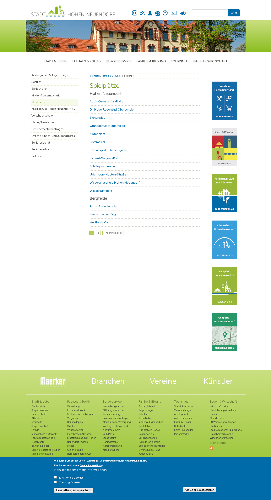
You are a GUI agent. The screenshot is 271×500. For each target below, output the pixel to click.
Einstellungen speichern (74, 492)
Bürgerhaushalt (39, 426)
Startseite (95, 75)
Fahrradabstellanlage (43, 437)
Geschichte (37, 441)
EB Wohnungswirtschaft (223, 422)
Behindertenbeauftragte (47, 129)
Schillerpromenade (102, 166)
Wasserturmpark (101, 191)
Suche (233, 12)
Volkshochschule (42, 115)
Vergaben (72, 418)
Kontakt (174, 10)
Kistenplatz (97, 134)
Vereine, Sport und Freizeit (45, 449)
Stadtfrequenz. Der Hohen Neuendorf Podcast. (81, 439)
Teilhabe (36, 156)
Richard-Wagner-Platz (105, 158)
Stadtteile (36, 422)
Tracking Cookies (69, 484)
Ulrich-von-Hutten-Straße (108, 174)
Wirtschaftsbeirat (219, 406)
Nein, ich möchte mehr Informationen (80, 472)
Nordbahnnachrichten (79, 453)
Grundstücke (217, 418)
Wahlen (71, 426)
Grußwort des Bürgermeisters (39, 408)
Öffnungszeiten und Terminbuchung (114, 412)
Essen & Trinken (183, 422)
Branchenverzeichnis (221, 434)
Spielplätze (38, 102)
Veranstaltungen (183, 410)
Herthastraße (99, 222)
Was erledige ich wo (114, 406)
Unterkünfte (180, 426)
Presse (182, 10)
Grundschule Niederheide (107, 126)
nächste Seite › (114, 232)
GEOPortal (108, 434)
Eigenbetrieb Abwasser (79, 434)
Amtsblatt (72, 457)
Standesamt (109, 437)
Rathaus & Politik (86, 61)
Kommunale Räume (42, 453)
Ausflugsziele (181, 414)
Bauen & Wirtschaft (210, 61)
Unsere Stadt (38, 414)
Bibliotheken (39, 88)
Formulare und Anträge (115, 418)
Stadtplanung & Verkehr (223, 410)
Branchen (108, 381)
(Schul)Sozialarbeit (43, 122)
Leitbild (35, 429)
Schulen (36, 82)
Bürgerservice (119, 61)
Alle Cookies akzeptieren (199, 491)
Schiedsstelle (110, 441)
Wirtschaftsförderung (222, 437)
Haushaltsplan (75, 422)
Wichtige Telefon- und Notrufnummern (115, 428)
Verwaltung (73, 406)
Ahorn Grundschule (103, 206)
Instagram (134, 10)
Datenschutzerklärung (91, 467)
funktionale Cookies (71, 479)
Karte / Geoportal (183, 429)
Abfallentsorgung (112, 445)
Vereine (163, 381)
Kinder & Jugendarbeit (45, 95)
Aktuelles (36, 418)
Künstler (218, 381)
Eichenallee (97, 117)
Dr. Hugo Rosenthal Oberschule (112, 109)
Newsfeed (142, 10)
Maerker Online (111, 449)
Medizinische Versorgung (117, 422)
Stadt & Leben (55, 61)
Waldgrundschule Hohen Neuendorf (115, 182)
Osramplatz (98, 142)
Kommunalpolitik (76, 410)
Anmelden (150, 10)
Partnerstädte (181, 434)
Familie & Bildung (151, 61)
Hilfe (165, 10)
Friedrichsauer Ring (103, 214)
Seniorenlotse (40, 149)
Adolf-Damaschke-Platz (106, 101)
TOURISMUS (179, 61)
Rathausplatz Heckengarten (109, 150)
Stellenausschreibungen (80, 414)
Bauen (213, 414)
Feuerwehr (37, 457)
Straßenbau (216, 426)
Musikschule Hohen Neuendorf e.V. (53, 109)
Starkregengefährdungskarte (225, 429)
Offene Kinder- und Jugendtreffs (53, 136)
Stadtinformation (183, 406)
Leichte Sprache (157, 10)
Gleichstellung (75, 449)
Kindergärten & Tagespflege (49, 75)
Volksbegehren (75, 429)
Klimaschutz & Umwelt (44, 434)
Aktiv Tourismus (183, 418)
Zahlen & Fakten (40, 445)
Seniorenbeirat (40, 142)
